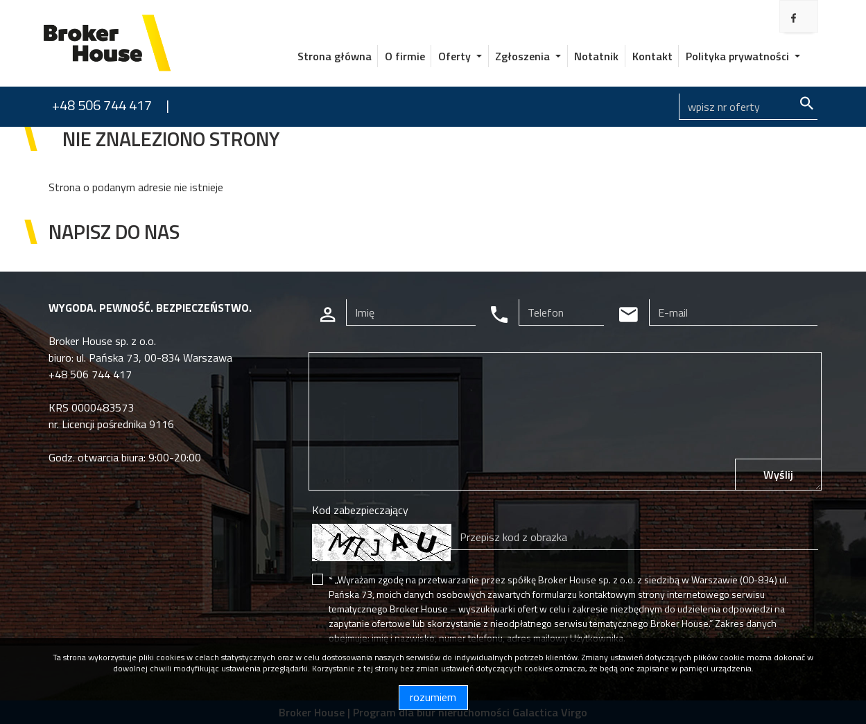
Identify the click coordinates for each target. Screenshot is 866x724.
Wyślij (778, 474)
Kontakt (652, 56)
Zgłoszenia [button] (524, 56)
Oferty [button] (456, 56)
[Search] (748, 107)
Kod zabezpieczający (360, 510)
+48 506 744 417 (102, 105)
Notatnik (596, 56)
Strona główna (334, 56)
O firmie (405, 56)
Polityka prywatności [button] (739, 56)
